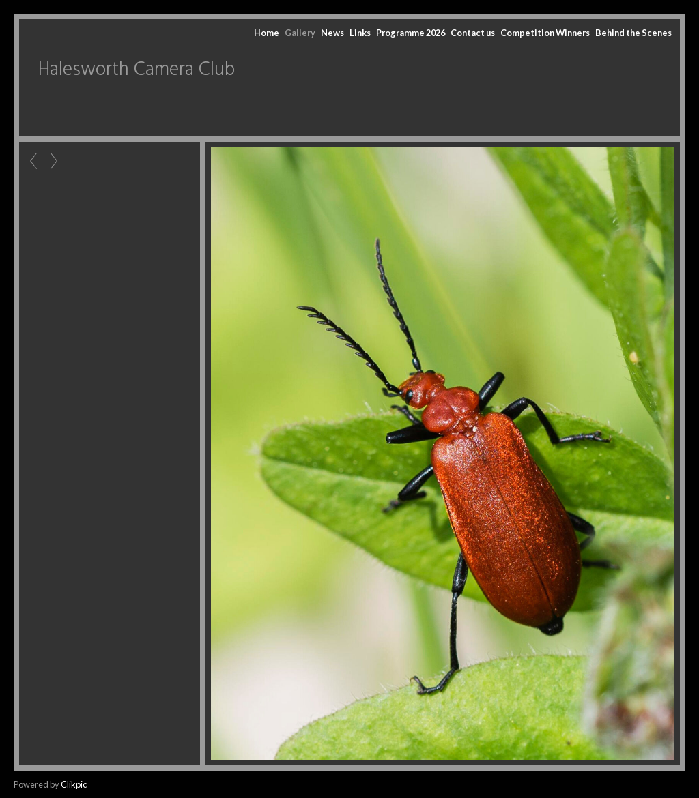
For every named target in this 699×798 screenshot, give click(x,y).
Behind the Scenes (633, 32)
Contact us (473, 32)
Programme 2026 (410, 32)
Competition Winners (545, 32)
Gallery (300, 32)
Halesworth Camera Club (136, 70)
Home (266, 32)
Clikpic (74, 784)
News (332, 32)
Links (360, 32)
